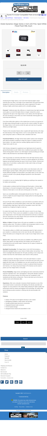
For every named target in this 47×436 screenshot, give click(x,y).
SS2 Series (26, 17)
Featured (7, 356)
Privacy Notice (22, 406)
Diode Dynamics (18, 17)
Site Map (16, 406)
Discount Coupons (5, 375)
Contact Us (3, 367)
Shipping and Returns (6, 365)
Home (1, 17)
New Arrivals (8, 360)
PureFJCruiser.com (27, 393)
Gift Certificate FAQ (6, 373)
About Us (3, 369)
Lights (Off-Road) (9, 17)
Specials (7, 358)
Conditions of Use (29, 406)
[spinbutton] (23, 73)
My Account (4, 371)
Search (25, 338)
